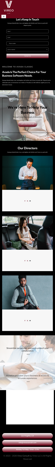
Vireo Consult (23, 455)
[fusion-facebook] (24, 201)
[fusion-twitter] (27, 201)
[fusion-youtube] (30, 201)
